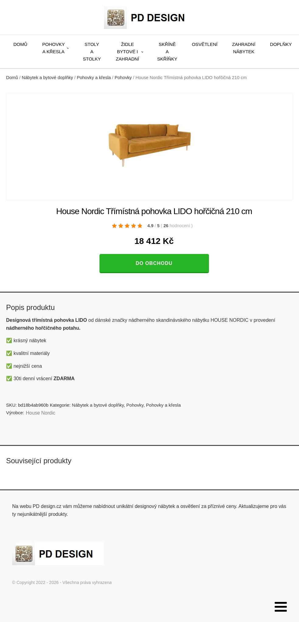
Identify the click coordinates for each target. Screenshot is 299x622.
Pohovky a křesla (53, 48)
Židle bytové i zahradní (127, 51)
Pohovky (123, 77)
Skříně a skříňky (167, 51)
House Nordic (40, 412)
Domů (20, 44)
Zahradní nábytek (244, 48)
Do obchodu (154, 263)
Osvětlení (204, 44)
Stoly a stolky (92, 51)
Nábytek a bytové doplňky (47, 77)
